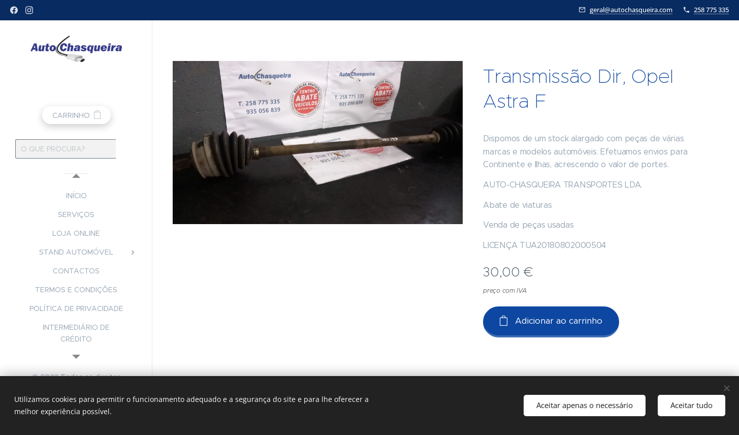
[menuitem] (76, 196)
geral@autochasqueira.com (631, 9)
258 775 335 (711, 9)
